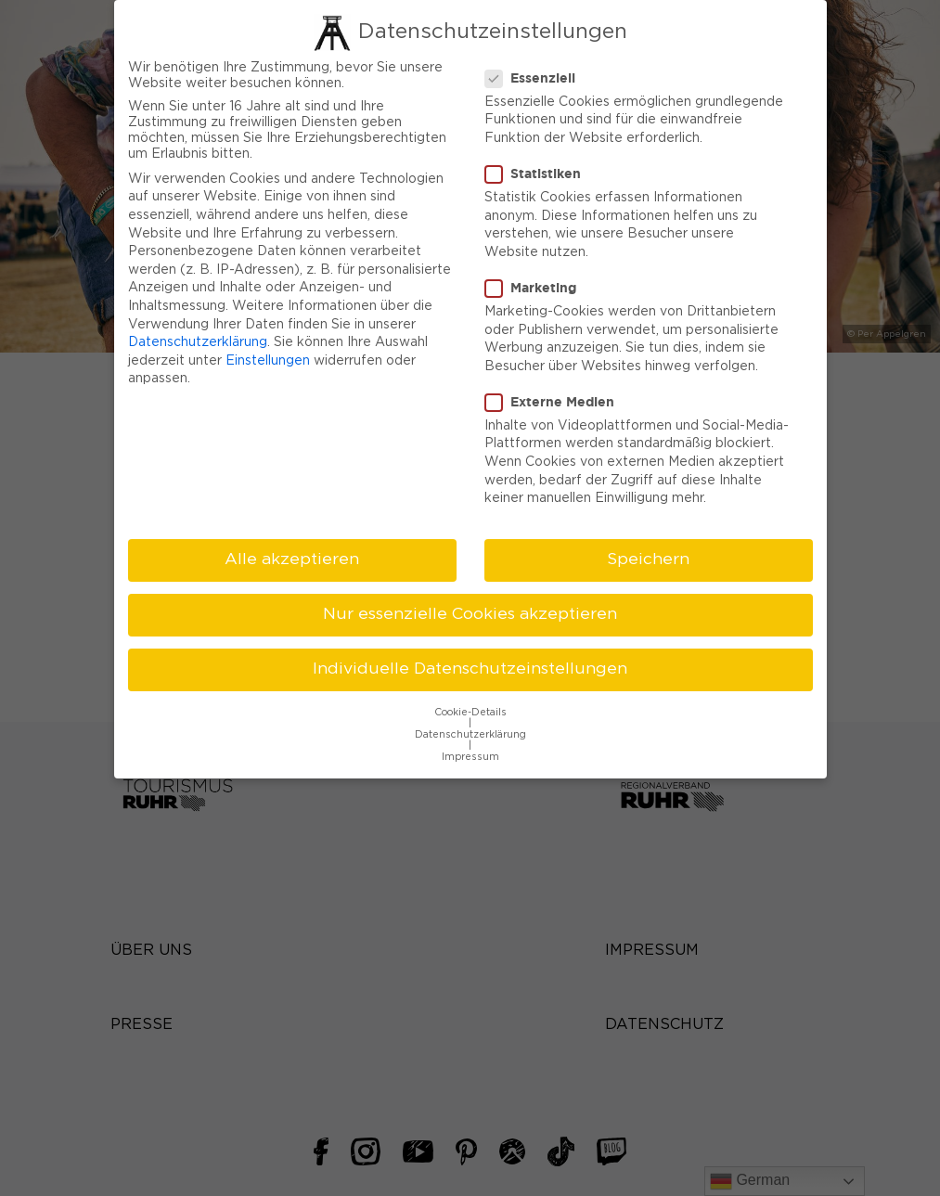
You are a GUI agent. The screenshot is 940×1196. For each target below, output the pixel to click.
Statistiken (538, 169)
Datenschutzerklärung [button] (470, 730)
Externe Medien (555, 397)
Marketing (536, 283)
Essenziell (535, 73)
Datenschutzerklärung (197, 337)
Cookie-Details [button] (470, 708)
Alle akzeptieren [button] (292, 555)
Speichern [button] (648, 555)
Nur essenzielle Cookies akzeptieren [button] (470, 609)
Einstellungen (267, 356)
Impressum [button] (470, 752)
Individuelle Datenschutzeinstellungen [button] (470, 665)
